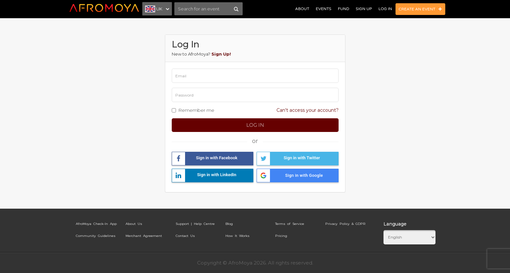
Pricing (281, 236)
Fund (343, 8)
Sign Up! (221, 54)
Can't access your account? (307, 110)
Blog (229, 224)
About (302, 8)
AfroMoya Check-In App (96, 224)
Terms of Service (289, 224)
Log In (385, 8)
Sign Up (364, 8)
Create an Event (420, 9)
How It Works (237, 236)
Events (323, 8)
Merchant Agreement (144, 236)
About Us (134, 224)
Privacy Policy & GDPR (345, 224)
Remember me (196, 110)
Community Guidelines (95, 236)
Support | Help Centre (195, 224)
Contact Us (185, 236)
